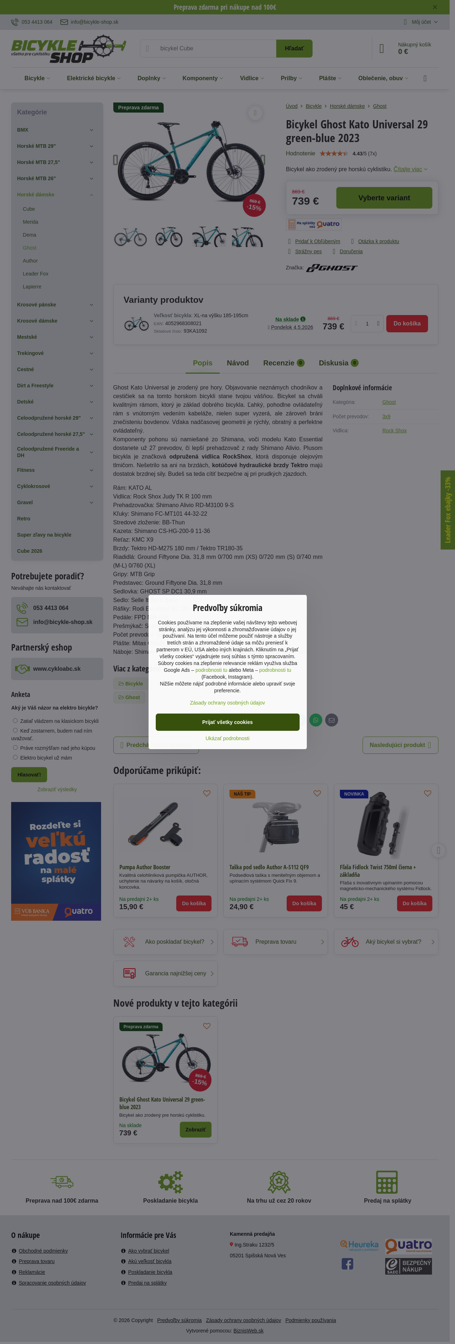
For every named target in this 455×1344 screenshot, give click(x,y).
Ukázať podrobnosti (228, 738)
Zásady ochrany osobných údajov (227, 703)
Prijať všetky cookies (227, 722)
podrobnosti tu (211, 670)
